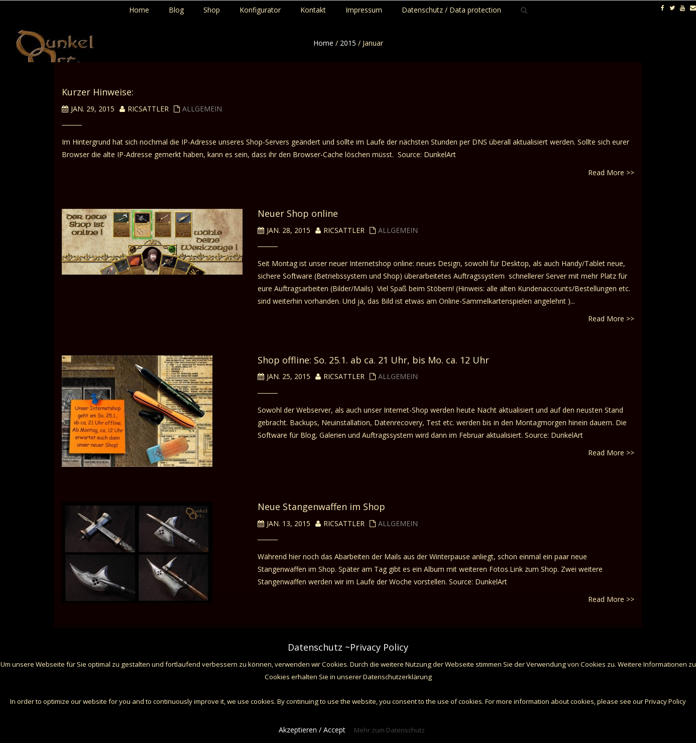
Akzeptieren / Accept (312, 729)
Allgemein (202, 108)
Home (323, 43)
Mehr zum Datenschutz (389, 729)
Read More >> (611, 172)
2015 (348, 43)
